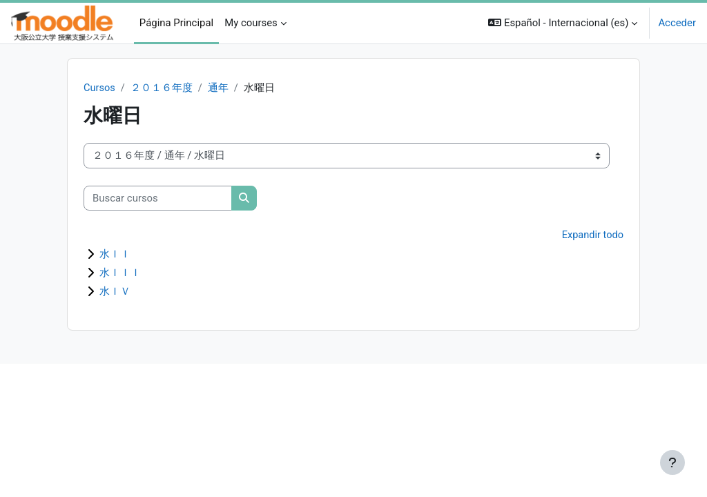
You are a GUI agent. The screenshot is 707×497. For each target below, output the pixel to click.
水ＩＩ (114, 254)
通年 (219, 88)
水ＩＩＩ (120, 273)
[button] (562, 23)
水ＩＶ (114, 292)
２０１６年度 (162, 88)
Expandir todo (592, 236)
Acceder (677, 23)
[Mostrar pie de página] (672, 462)
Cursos (100, 88)
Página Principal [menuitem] (176, 23)
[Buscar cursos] (158, 198)
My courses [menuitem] (251, 23)
